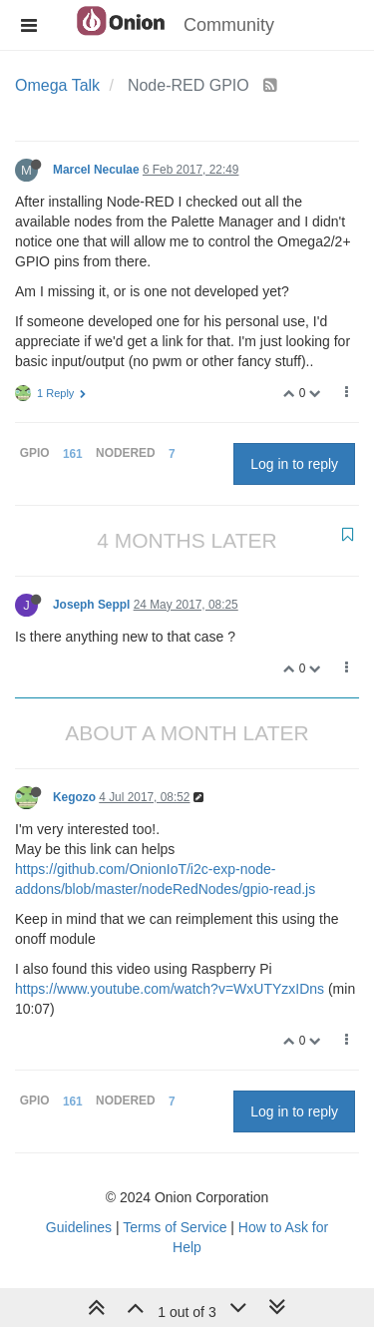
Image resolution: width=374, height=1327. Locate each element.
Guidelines (79, 1227)
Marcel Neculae (96, 170)
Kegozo (74, 797)
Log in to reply (294, 464)
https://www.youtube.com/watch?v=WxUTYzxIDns (169, 989)
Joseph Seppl (91, 605)
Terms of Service (174, 1227)
